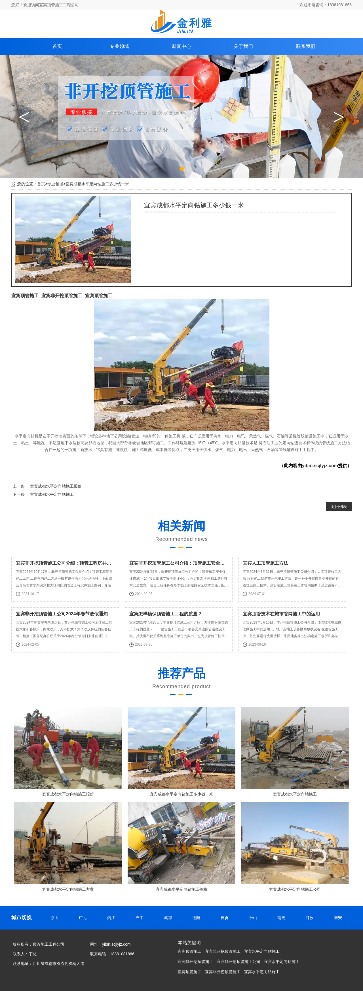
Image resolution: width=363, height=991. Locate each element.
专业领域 (119, 46)
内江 (112, 917)
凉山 (55, 917)
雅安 (339, 917)
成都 (169, 917)
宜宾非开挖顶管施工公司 (238, 961)
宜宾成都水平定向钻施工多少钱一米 (97, 184)
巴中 (140, 917)
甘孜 (311, 917)
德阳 (197, 917)
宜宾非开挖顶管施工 (61, 295)
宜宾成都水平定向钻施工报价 (56, 486)
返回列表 (339, 506)
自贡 (225, 917)
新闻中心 (181, 46)
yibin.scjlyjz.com (320, 465)
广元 (84, 917)
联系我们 (305, 46)
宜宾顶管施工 (25, 295)
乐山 (254, 917)
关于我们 (243, 46)
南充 (282, 917)
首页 (57, 46)
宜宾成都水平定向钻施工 (52, 494)
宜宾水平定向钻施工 (262, 951)
